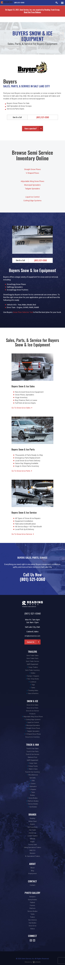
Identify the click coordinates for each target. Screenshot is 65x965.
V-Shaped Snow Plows (33, 734)
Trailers (32, 651)
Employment (32, 873)
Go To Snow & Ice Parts (21, 471)
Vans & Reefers (33, 693)
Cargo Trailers (33, 667)
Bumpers (32, 897)
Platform (32, 908)
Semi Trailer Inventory (32, 670)
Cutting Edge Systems (32, 200)
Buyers (32, 824)
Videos (32, 929)
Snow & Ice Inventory (32, 737)
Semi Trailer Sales (32, 655)
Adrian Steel (32, 821)
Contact (32, 881)
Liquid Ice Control (32, 197)
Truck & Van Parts (32, 751)
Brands (32, 814)
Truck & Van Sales (32, 748)
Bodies (32, 795)
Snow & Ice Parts (32, 708)
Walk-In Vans (33, 769)
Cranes (33, 784)
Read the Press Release (32, 12)
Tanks (33, 688)
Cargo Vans (33, 763)
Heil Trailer (32, 830)
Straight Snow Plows (32, 169)
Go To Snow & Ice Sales (21, 408)
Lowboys (33, 682)
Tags (33, 685)
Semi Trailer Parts (32, 658)
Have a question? (31, 128)
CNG (33, 781)
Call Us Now (32, 576)
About (32, 864)
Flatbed (32, 902)
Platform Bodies (33, 801)
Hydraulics (33, 786)
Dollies (33, 673)
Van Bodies (33, 807)
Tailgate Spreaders (32, 189)
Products (32, 714)
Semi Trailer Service (32, 661)
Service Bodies (33, 804)
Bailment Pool (32, 757)
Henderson (32, 833)
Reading (32, 818)
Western (32, 853)
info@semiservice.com (32, 636)
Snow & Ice (32, 701)
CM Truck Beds (32, 827)
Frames (32, 905)
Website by (32, 962)
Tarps (33, 792)
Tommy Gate (32, 844)
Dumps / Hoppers (33, 676)
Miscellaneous (33, 775)
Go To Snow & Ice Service (22, 534)
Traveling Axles (33, 690)
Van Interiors (32, 920)
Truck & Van (32, 744)
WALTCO (32, 850)
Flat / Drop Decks (33, 679)
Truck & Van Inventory (32, 772)
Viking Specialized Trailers (32, 847)
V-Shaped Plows (32, 173)
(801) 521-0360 (19, 2)
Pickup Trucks (33, 766)
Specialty (32, 778)
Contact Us (30, 642)
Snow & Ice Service (32, 711)
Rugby (32, 842)
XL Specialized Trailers (32, 856)
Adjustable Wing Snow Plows (32, 181)
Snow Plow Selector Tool (23, 312)
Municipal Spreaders (32, 185)
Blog (32, 871)
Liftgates (33, 789)
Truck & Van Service (32, 754)
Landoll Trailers (32, 836)
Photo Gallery (32, 893)
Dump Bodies (33, 798)
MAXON (32, 839)
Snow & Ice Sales (32, 705)
